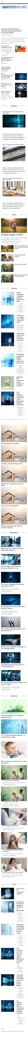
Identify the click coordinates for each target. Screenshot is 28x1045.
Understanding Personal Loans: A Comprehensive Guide (20, 337)
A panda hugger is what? (12, 234)
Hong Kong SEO (20, 989)
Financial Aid (20, 329)
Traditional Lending (20, 308)
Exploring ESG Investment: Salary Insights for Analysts (20, 381)
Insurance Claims (20, 366)
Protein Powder (20, 936)
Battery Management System (7, 52)
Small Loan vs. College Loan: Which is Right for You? (20, 319)
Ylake (2, 1028)
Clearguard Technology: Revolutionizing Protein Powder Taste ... (20, 929)
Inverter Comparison (20, 916)
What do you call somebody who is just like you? (6, 85)
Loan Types (19, 346)
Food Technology (20, 944)
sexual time (10, 97)
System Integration (20, 414)
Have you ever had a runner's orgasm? (6, 92)
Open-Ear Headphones (7, 613)
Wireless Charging (13, 611)
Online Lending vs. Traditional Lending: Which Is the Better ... (20, 297)
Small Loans (20, 327)
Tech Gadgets (5, 611)
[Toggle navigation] (2, 1)
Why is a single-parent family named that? (13, 144)
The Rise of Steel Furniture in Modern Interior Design (6, 68)
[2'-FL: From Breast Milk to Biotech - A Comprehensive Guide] (14, 726)
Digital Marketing (20, 970)
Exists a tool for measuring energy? (20, 891)
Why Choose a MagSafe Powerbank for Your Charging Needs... (13, 647)
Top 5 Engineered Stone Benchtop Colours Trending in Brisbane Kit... (7, 59)
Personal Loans (20, 344)
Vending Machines (6, 687)
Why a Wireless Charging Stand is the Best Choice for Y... (13, 630)
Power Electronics (20, 920)
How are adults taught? (20, 264)
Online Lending (20, 305)
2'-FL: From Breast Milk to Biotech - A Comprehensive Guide (13, 736)
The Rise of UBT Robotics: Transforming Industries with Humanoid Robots (11, 31)
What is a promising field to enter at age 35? (21, 275)
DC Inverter (19, 913)
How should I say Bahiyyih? (9, 506)
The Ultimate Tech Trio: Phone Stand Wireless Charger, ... (12, 607)
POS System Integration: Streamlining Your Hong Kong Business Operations (20, 398)
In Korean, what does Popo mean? (12, 464)
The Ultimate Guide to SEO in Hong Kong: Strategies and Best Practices (20, 1007)
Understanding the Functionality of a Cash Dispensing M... (12, 665)
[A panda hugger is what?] (14, 225)
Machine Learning (6, 689)
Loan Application (20, 350)
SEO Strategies (20, 992)
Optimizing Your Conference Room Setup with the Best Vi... (12, 549)
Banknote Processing (6, 589)
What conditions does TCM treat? (11, 780)
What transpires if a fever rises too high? (13, 872)
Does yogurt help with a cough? (11, 801)
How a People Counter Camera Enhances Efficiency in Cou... (11, 567)
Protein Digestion (20, 940)
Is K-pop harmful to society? (10, 443)
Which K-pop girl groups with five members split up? (11, 527)
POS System (20, 407)
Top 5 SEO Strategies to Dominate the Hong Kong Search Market (20, 980)
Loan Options (20, 311)
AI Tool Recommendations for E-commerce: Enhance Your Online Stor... (7, 76)
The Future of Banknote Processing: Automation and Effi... (12, 585)
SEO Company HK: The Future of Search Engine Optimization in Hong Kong (20, 955)
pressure (4, 97)
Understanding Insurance (20, 372)
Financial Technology (6, 591)
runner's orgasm (5, 95)
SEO (18, 965)
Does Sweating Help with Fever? (11, 826)
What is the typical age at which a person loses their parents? (21, 247)
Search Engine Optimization (20, 996)
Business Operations (20, 410)
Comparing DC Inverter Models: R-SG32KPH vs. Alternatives (20, 906)
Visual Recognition (16, 687)
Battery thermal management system (6, 46)
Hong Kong (19, 967)
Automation (15, 589)
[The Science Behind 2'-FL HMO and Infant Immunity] (14, 706)
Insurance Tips (20, 369)
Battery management (6, 49)
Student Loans (20, 325)
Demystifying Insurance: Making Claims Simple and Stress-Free (20, 358)
